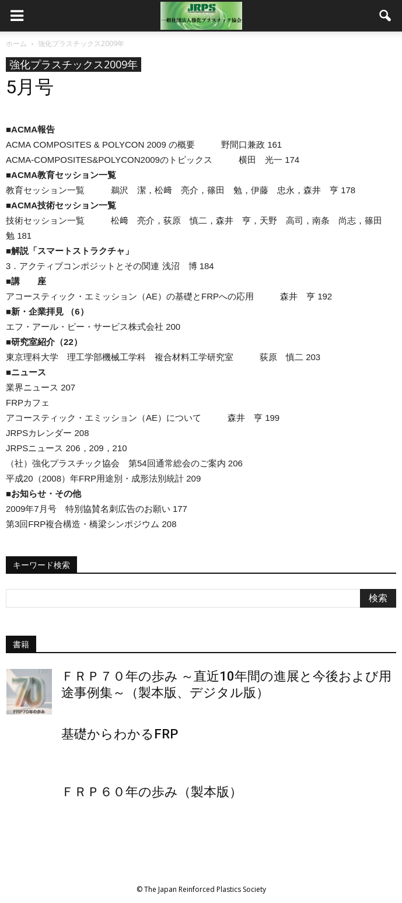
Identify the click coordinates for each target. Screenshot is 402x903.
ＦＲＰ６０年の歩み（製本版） (151, 792)
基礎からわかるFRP (119, 734)
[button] (385, 16)
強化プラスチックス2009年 (73, 64)
